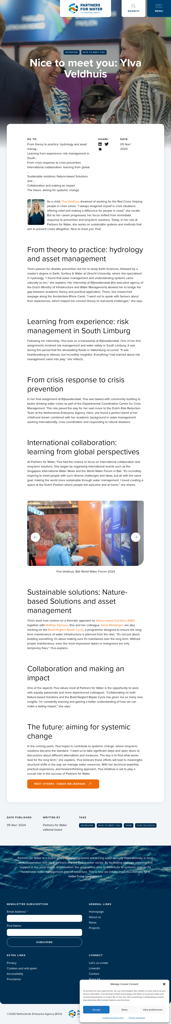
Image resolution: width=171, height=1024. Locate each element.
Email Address (17, 911)
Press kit (94, 979)
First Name (14, 926)
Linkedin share (100, 144)
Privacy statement (137, 1017)
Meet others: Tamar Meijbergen (59, 784)
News (92, 922)
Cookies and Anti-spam (113, 1017)
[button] (164, 984)
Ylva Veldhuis (70, 201)
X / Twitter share (107, 144)
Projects (94, 928)
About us (95, 917)
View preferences (153, 1009)
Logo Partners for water (85, 8)
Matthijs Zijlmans (57, 625)
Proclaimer (14, 979)
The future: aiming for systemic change (53, 190)
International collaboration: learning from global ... (58, 169)
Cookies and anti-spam (22, 968)
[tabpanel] (85, 537)
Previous (35, 537)
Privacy (12, 963)
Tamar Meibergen (112, 625)
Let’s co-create (98, 963)
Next (135, 537)
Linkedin (94, 968)
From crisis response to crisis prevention (54, 162)
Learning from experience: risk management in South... (58, 155)
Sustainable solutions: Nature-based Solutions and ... (57, 178)
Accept (96, 1009)
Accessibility (15, 974)
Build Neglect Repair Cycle (65, 630)
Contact (94, 974)
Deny (124, 1009)
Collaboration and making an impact (51, 185)
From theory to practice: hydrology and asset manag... (57, 146)
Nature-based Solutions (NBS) (115, 620)
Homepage (96, 911)
